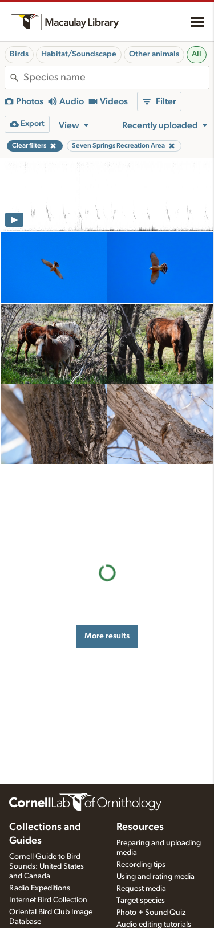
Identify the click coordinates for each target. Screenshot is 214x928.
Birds (19, 54)
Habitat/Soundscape (78, 54)
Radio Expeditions (39, 888)
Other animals (154, 54)
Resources (140, 827)
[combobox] (116, 77)
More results (107, 555)
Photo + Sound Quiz (150, 913)
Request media (141, 889)
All (196, 54)
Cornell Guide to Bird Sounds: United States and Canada (46, 866)
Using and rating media (155, 877)
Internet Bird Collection (48, 900)
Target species (140, 901)
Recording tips (140, 865)
